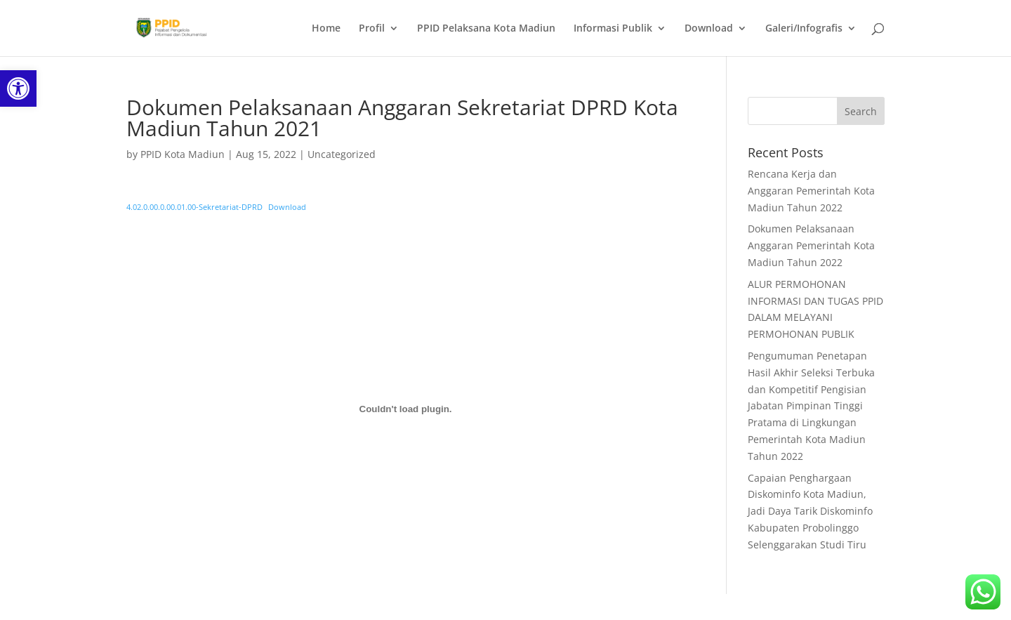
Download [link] (709, 28)
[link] (18, 88)
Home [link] (326, 28)
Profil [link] (372, 28)
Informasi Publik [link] (613, 28)
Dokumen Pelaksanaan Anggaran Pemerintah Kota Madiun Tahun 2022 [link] (811, 245)
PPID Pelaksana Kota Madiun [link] (486, 28)
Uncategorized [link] (342, 154)
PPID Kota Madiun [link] (182, 154)
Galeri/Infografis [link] (803, 28)
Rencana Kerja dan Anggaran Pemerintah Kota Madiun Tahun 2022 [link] (811, 190)
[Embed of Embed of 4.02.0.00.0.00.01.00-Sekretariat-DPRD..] (405, 409)
